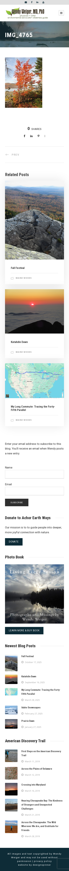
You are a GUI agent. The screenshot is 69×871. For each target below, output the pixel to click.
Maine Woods (24, 278)
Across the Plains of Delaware (36, 768)
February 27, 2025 (34, 713)
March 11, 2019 (32, 761)
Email (34, 489)
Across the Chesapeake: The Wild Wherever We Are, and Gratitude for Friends (39, 826)
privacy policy (43, 861)
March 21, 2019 (32, 814)
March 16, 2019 (32, 790)
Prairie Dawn (27, 721)
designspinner (42, 865)
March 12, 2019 (32, 774)
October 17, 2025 (33, 662)
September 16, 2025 (35, 682)
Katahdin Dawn (19, 342)
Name (34, 472)
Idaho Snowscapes (30, 707)
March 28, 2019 (32, 836)
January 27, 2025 (33, 726)
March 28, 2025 (32, 699)
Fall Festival (18, 268)
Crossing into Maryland (33, 784)
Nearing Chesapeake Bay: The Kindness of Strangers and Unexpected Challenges (41, 804)
